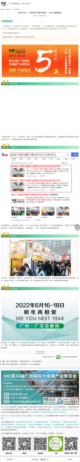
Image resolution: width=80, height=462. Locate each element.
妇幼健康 (47, 424)
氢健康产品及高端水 (70, 422)
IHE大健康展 (63, 357)
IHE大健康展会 (38, 416)
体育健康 (32, 427)
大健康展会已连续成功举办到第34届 (64, 409)
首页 (2, 9)
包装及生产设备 (59, 427)
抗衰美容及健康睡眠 (35, 424)
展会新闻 (16, 9)
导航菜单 (10, 459)
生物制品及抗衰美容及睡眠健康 (16, 427)
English (69, 459)
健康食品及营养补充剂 (24, 422)
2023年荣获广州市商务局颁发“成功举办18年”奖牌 (48, 412)
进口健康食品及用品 (41, 422)
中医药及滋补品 (55, 422)
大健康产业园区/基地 (44, 427)
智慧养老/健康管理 (7, 424)
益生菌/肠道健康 (58, 424)
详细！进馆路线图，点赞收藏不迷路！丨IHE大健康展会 (24, 361)
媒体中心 (9, 9)
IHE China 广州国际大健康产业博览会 (14, 416)
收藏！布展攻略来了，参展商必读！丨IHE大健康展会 (23, 364)
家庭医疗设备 (21, 424)
